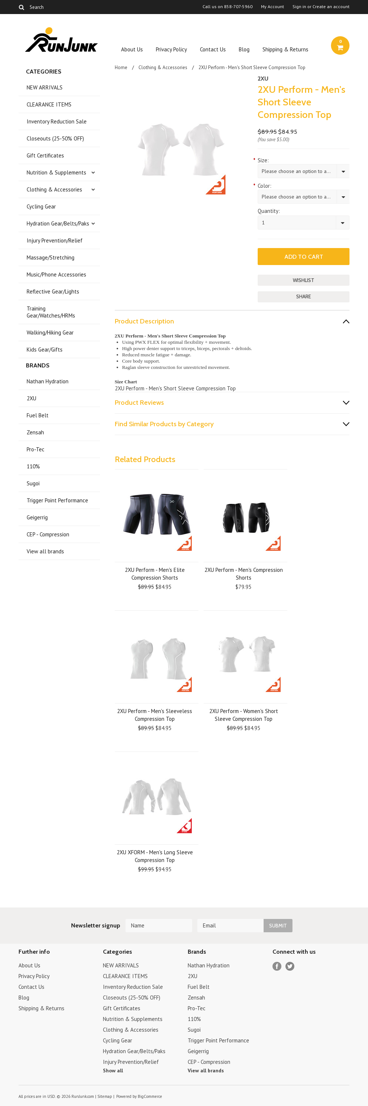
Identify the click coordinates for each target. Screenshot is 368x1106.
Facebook (277, 966)
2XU (31, 398)
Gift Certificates (45, 155)
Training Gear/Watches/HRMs (51, 312)
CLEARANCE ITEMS (49, 104)
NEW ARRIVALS (45, 87)
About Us (132, 49)
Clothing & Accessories (54, 189)
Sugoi (33, 483)
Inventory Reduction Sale (57, 121)
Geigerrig (37, 517)
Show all (113, 1070)
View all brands (45, 551)
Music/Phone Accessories (56, 274)
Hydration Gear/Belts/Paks (58, 223)
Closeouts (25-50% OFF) (55, 138)
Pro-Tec (35, 449)
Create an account (330, 6)
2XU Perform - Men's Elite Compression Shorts (155, 573)
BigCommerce (150, 1096)
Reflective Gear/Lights (53, 291)
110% (33, 466)
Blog (244, 49)
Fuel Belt (37, 415)
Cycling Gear (41, 206)
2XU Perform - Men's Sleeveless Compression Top (154, 715)
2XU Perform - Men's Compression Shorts (243, 573)
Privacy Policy (171, 49)
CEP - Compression (48, 534)
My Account (272, 6)
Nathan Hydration (47, 381)
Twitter (290, 966)
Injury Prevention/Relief (55, 240)
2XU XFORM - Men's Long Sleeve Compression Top (155, 856)
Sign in (299, 6)
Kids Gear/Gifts (45, 349)
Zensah (35, 432)
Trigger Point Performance (57, 500)
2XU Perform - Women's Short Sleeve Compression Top (243, 715)
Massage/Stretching (50, 257)
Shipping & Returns (285, 49)
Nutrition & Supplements (56, 172)
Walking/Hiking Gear (50, 332)
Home (121, 67)
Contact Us (213, 49)
